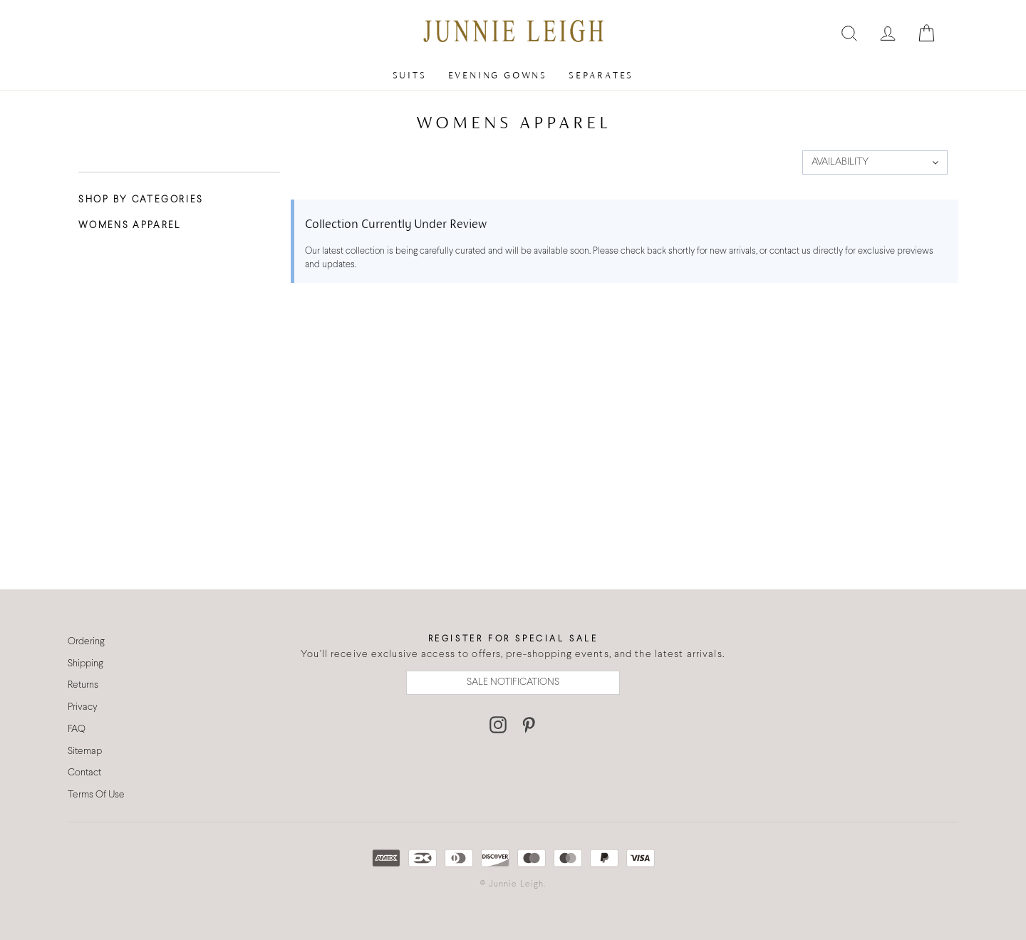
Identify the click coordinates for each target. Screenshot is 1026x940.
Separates (601, 75)
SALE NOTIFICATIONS (513, 682)
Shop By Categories (141, 200)
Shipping (85, 663)
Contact (84, 773)
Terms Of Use (96, 795)
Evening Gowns (497, 75)
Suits (410, 75)
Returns (83, 685)
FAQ (77, 729)
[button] (875, 162)
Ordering (86, 641)
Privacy (83, 707)
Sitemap (85, 751)
